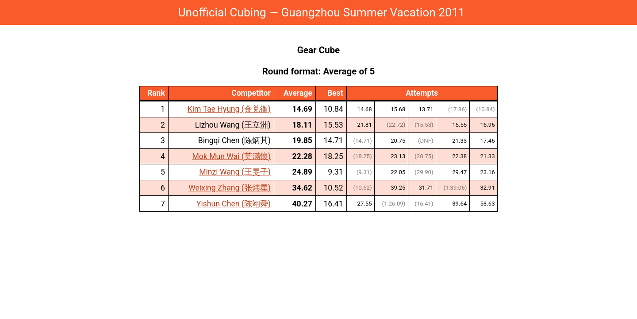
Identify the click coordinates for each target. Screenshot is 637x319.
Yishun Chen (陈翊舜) (233, 203)
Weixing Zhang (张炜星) (229, 187)
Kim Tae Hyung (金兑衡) (229, 109)
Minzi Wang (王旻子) (235, 171)
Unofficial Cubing (222, 12)
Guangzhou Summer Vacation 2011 (372, 12)
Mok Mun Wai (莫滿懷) (231, 156)
